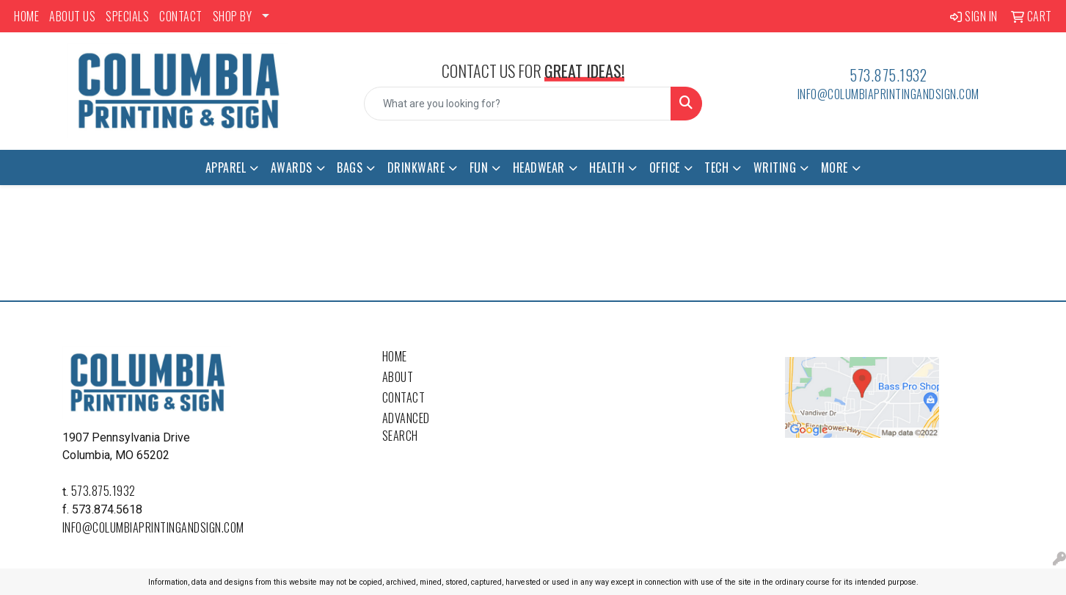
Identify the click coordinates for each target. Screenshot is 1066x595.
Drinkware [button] (416, 167)
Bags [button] (349, 167)
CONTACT (180, 16)
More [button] (834, 167)
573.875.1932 (888, 75)
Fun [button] (479, 167)
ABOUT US (72, 16)
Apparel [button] (226, 167)
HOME (26, 16)
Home (394, 356)
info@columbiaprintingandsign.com (888, 94)
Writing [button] (775, 167)
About (398, 377)
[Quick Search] (517, 103)
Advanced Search (406, 426)
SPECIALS (127, 16)
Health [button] (606, 167)
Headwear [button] (539, 167)
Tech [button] (716, 167)
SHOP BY (232, 16)
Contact (404, 397)
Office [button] (664, 167)
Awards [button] (292, 167)
